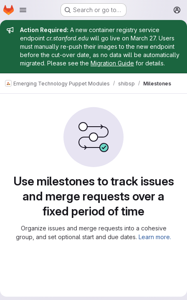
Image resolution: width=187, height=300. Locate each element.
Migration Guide (112, 63)
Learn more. (155, 236)
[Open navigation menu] (23, 10)
